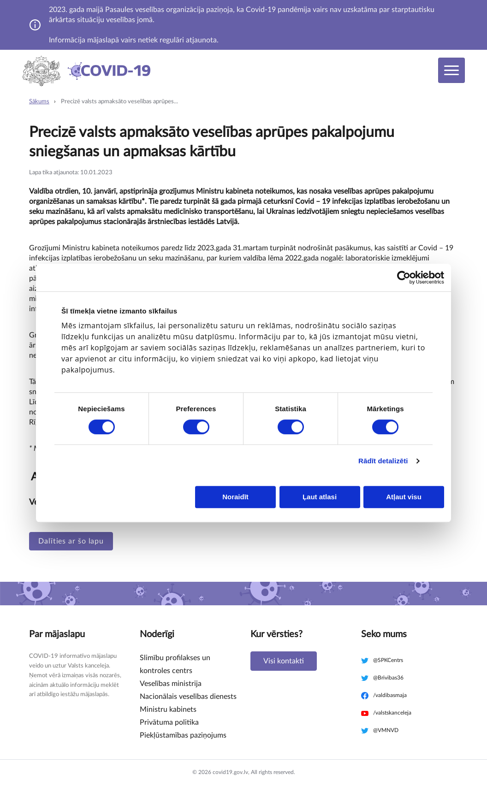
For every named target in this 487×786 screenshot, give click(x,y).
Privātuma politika (169, 722)
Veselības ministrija (171, 683)
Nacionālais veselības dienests (188, 696)
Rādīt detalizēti (383, 461)
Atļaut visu (404, 497)
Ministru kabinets (168, 709)
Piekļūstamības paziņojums (183, 735)
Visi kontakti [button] (283, 661)
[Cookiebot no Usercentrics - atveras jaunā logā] (403, 277)
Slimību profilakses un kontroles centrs (175, 664)
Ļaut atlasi (320, 497)
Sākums (39, 102)
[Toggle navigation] (451, 70)
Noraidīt (235, 497)
